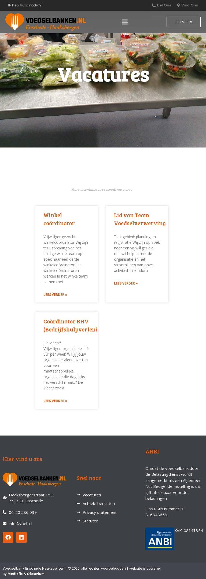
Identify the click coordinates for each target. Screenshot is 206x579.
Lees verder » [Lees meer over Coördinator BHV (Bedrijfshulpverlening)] (55, 401)
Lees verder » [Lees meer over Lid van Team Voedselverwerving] (126, 283)
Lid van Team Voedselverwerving (140, 219)
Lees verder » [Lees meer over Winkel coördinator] (55, 294)
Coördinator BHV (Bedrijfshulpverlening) (74, 325)
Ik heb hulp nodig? (24, 5)
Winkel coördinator (59, 219)
